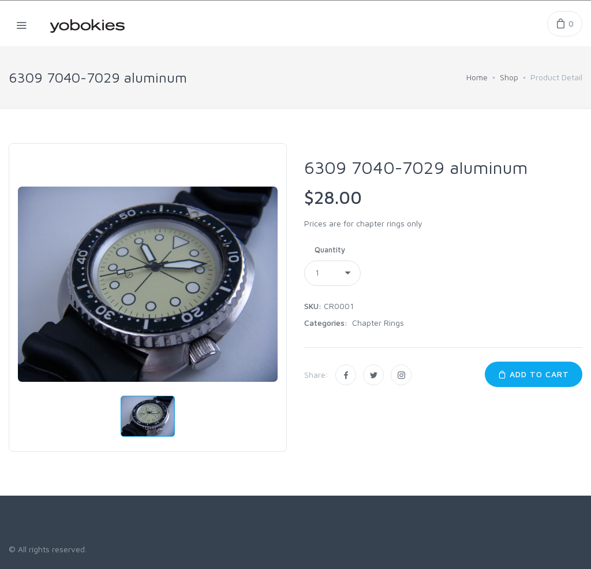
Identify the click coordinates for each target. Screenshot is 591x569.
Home (477, 77)
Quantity (330, 249)
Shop (509, 77)
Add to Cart (533, 374)
